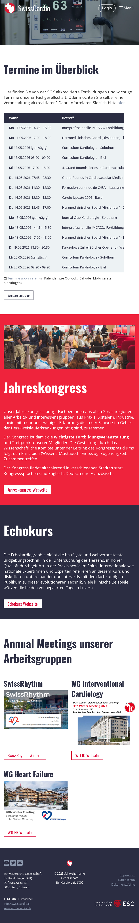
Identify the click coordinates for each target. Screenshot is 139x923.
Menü (126, 8)
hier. (121, 102)
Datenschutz (126, 880)
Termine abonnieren (23, 278)
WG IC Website (87, 755)
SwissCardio (34, 8)
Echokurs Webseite (23, 604)
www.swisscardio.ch (17, 908)
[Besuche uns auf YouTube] (6, 863)
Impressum (127, 875)
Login (107, 8)
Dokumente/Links (123, 885)
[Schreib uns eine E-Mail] (20, 863)
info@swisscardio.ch (17, 904)
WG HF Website (20, 832)
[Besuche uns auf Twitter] (13, 863)
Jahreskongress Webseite (27, 489)
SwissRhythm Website (25, 755)
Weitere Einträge (19, 295)
